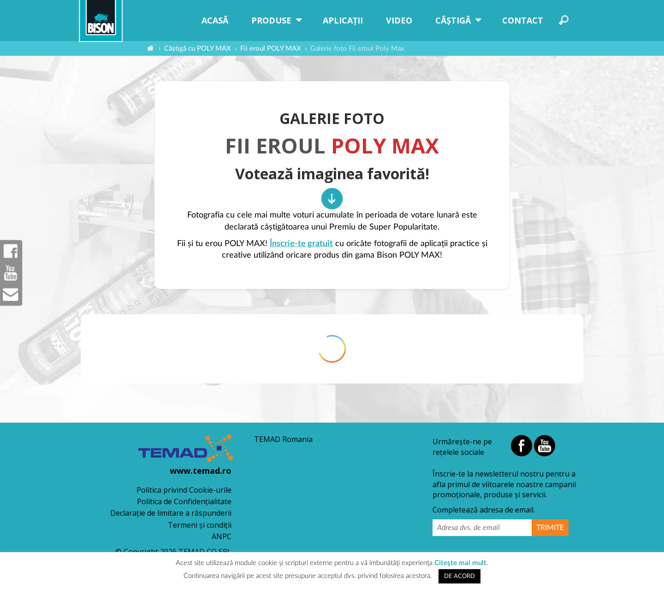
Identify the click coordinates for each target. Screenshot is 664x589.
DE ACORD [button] (459, 576)
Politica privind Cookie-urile (183, 490)
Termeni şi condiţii (199, 525)
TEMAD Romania (283, 439)
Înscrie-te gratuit (301, 244)
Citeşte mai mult (460, 563)
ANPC (221, 536)
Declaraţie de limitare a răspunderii (170, 513)
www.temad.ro (200, 470)
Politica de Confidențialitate (184, 501)
